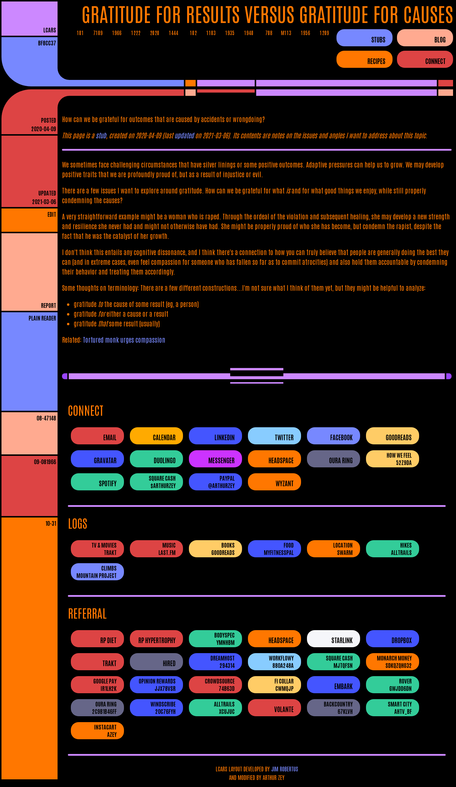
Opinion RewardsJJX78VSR (157, 684)
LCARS (49, 29)
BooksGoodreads (223, 548)
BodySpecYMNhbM (224, 638)
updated (184, 135)
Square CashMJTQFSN (339, 661)
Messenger (221, 460)
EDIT (52, 214)
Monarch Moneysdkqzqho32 (394, 661)
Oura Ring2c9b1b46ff (104, 707)
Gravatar (105, 460)
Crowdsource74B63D (220, 684)
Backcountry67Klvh (338, 707)
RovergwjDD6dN (400, 684)
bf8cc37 (47, 42)
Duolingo (165, 460)
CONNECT (435, 61)
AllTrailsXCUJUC (224, 707)
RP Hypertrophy (157, 640)
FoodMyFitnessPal (279, 548)
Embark (343, 686)
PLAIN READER (42, 317)
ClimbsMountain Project (96, 571)
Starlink (342, 640)
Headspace (281, 460)
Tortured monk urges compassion (124, 339)
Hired (169, 663)
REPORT (48, 305)
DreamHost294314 (222, 661)
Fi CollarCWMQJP (284, 684)
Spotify (108, 483)
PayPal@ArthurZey (221, 481)
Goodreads (399, 437)
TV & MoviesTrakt (104, 548)
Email (110, 437)
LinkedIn (225, 437)
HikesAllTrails (401, 548)
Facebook (341, 437)
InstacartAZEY (105, 730)
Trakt (109, 663)
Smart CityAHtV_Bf (400, 707)
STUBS (378, 39)
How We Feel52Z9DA (399, 458)
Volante (284, 709)
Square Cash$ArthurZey (162, 481)
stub (101, 135)
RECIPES (376, 61)
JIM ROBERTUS (284, 768)
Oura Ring (341, 460)
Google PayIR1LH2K (105, 684)
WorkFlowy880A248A (281, 661)
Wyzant (285, 483)
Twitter (284, 437)
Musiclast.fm (167, 548)
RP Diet (108, 640)
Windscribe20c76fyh (163, 707)
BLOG (440, 39)
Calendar (164, 437)
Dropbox (402, 640)
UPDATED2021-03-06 (44, 197)
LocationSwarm (343, 548)
